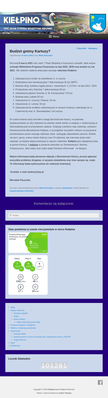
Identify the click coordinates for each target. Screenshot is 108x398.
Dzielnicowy (15, 346)
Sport (12, 343)
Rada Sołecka (19, 319)
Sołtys (16, 316)
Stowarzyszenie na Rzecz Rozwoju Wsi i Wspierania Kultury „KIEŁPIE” (42, 337)
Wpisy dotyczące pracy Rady (28, 322)
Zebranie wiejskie (21, 313)
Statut (12, 307)
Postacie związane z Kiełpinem (22, 325)
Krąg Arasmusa (20, 340)
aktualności (68, 188)
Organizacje (15, 331)
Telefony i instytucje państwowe (23, 328)
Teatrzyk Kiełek (20, 334)
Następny (94, 48)
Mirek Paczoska (45, 55)
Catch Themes (65, 393)
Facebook (100, 382)
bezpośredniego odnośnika (21, 191)
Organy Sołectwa (17, 310)
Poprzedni (81, 48)
